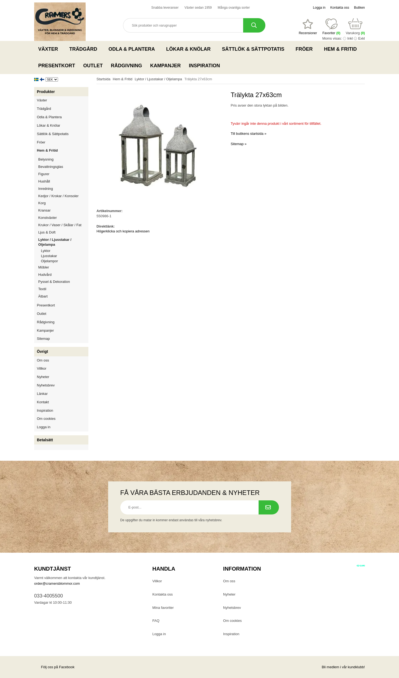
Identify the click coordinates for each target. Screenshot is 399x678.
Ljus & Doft (63, 232)
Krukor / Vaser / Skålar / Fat (63, 225)
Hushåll (63, 181)
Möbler (43, 267)
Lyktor (45, 251)
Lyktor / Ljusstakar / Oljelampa (63, 242)
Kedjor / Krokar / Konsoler (58, 196)
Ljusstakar (49, 256)
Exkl (361, 38)
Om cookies (46, 419)
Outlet (93, 65)
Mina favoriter (163, 608)
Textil (42, 289)
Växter (49, 49)
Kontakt (43, 402)
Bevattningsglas (50, 167)
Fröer (306, 49)
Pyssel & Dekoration (63, 282)
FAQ (155, 621)
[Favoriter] (308, 27)
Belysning (63, 159)
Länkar (42, 394)
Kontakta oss (339, 7)
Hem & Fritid (342, 49)
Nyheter (43, 377)
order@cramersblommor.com (57, 583)
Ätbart (63, 296)
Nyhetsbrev (46, 385)
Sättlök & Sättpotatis (255, 49)
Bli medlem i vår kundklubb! (343, 667)
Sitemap (43, 339)
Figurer (63, 174)
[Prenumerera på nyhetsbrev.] (269, 507)
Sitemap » (239, 144)
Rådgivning (126, 65)
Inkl (350, 38)
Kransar (44, 210)
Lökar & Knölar (190, 49)
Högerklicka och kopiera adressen (123, 231)
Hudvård (45, 275)
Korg (42, 203)
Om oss (43, 360)
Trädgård (85, 49)
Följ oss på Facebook (54, 667)
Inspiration (204, 65)
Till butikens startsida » (248, 134)
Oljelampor (49, 261)
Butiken (359, 7)
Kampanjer (165, 65)
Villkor (41, 368)
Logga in (319, 7)
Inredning (63, 189)
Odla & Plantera (133, 49)
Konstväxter (63, 218)
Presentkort (56, 65)
